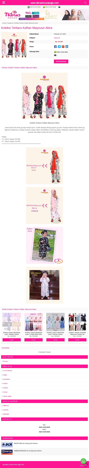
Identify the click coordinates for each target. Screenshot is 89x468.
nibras (5, 392)
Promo (5, 361)
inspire (5, 388)
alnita (5, 375)
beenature (6, 379)
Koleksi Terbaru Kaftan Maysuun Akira (26, 28)
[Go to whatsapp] (83, 461)
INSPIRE (6, 414)
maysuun (10, 23)
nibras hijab (7, 396)
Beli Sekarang (61, 61)
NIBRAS (6, 405)
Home (4, 23)
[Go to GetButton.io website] (83, 465)
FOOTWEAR (7, 371)
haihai (5, 383)
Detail (12, 340)
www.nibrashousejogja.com (44, 3)
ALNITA (5, 410)
